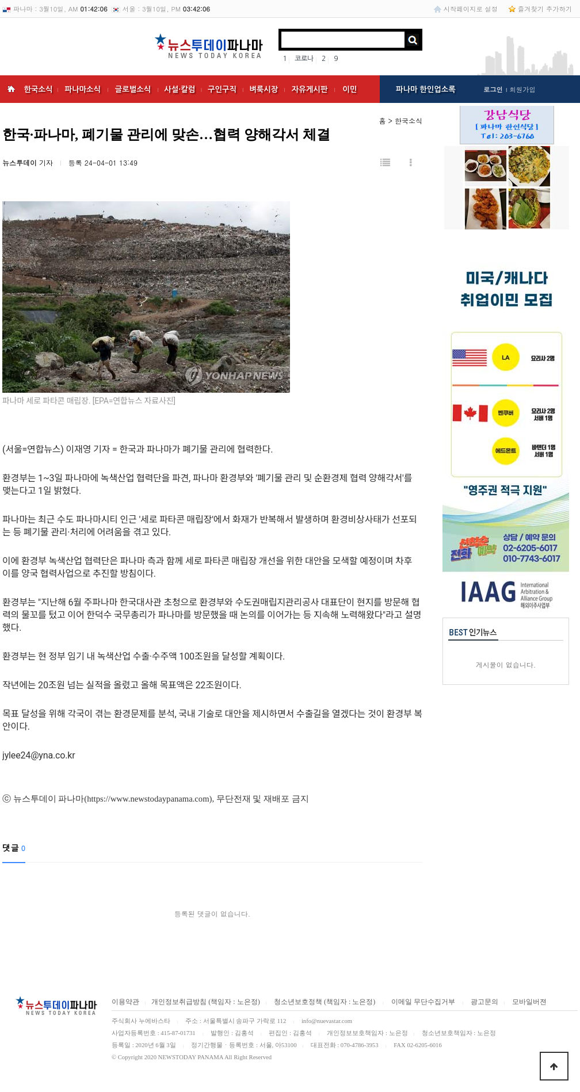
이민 (349, 89)
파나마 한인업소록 (426, 89)
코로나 (304, 58)
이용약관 (125, 1002)
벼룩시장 (263, 89)
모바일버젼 (529, 1002)
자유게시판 (310, 89)
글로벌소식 (133, 89)
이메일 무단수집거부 (423, 1002)
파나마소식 (82, 89)
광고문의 (484, 1002)
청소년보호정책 (297, 1002)
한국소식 (38, 89)
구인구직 (222, 89)
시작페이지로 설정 (471, 8)
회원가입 (522, 89)
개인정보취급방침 (179, 1002)
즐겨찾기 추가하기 (545, 8)
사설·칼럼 (179, 89)
